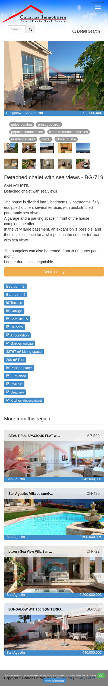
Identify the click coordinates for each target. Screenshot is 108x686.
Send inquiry (54, 272)
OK (101, 675)
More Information (55, 680)
